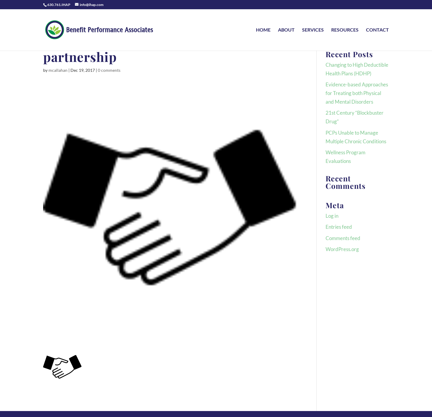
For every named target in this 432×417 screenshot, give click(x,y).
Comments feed (343, 238)
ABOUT (286, 30)
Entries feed (339, 227)
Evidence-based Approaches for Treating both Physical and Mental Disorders (357, 93)
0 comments (109, 70)
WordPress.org (342, 249)
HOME (263, 30)
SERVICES (313, 30)
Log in (332, 216)
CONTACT (377, 30)
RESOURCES (345, 30)
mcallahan (57, 70)
